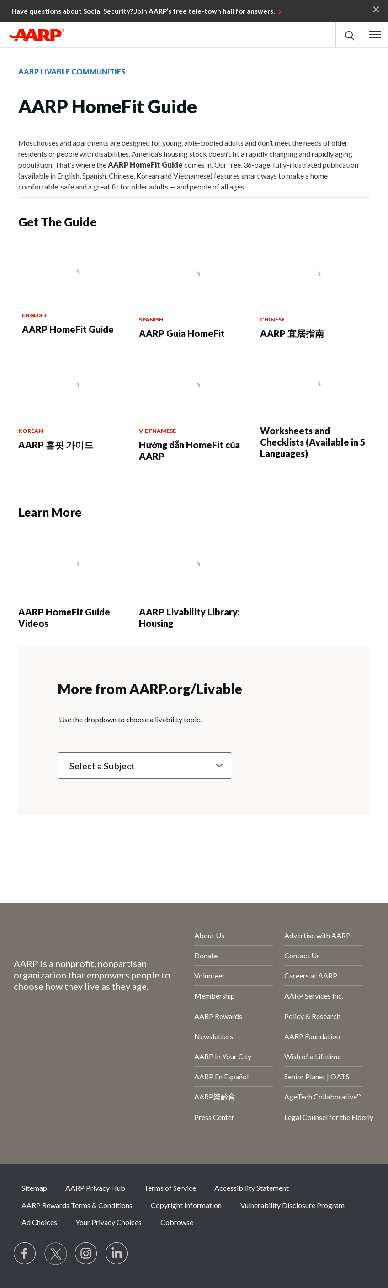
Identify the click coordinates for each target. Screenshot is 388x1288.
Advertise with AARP (317, 935)
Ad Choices (39, 1222)
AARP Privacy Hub (95, 1187)
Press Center (214, 1117)
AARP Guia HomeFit (182, 333)
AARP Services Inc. (313, 995)
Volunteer (209, 975)
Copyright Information (186, 1205)
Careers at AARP (310, 975)
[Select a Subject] (145, 765)
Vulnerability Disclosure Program (292, 1205)
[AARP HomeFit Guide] (73, 291)
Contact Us (302, 955)
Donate (206, 955)
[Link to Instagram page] (86, 1253)
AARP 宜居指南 (292, 333)
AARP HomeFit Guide (68, 329)
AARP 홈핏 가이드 (55, 444)
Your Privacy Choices (108, 1222)
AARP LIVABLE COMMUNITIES (71, 71)
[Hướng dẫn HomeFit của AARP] (194, 409)
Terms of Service (170, 1187)
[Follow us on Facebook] (25, 1253)
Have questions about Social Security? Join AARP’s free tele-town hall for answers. (143, 11)
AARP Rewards (218, 1016)
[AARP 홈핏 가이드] (73, 404)
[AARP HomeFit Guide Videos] (73, 583)
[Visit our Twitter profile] (55, 1253)
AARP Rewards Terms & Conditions (77, 1205)
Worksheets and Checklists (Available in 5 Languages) (313, 442)
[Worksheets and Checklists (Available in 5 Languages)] (315, 408)
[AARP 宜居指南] (315, 293)
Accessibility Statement (251, 1187)
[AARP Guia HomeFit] (194, 293)
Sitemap (34, 1187)
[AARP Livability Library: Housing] (194, 583)
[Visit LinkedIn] (117, 1253)
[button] (375, 34)
